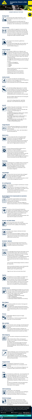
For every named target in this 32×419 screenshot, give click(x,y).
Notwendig (3, 412)
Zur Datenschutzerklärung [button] (9, 410)
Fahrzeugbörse (14, 412)
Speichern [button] (15, 415)
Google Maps (26, 412)
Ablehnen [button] (26, 415)
